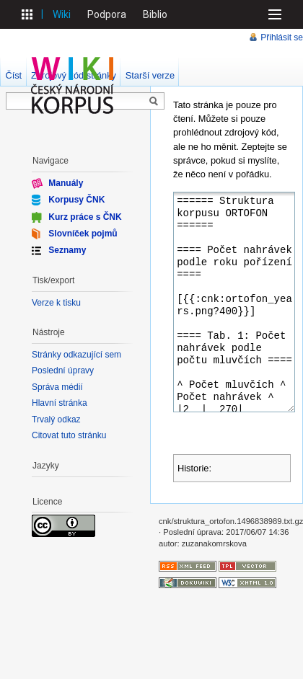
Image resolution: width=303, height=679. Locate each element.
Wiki (62, 14)
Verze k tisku (56, 303)
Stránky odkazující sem (76, 355)
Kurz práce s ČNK (84, 216)
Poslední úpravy (63, 370)
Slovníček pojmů (82, 233)
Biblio (155, 14)
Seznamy (67, 250)
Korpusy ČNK (76, 200)
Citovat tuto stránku (69, 435)
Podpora (106, 14)
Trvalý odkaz (56, 419)
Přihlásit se (281, 37)
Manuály (65, 183)
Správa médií (57, 387)
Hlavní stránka (59, 403)
